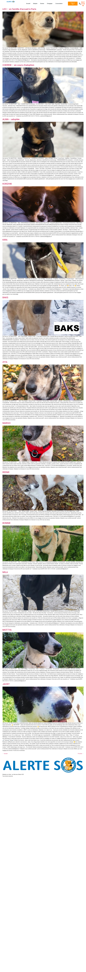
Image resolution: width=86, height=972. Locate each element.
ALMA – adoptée (10, 119)
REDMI (5, 472)
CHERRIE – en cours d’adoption (18, 65)
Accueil (28, 3)
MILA (5, 572)
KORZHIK (7, 183)
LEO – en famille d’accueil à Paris (19, 9)
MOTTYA (7, 629)
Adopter (35, 3)
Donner (42, 3)
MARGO (6, 423)
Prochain (81, 753)
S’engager (49, 3)
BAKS (5, 297)
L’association (58, 3)
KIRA (4, 239)
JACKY (6, 684)
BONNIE (6, 523)
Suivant (5, 753)
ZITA (4, 362)
